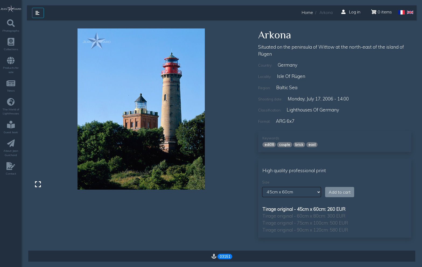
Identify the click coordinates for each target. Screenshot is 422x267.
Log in (350, 12)
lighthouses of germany (313, 110)
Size (265, 182)
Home (307, 12)
